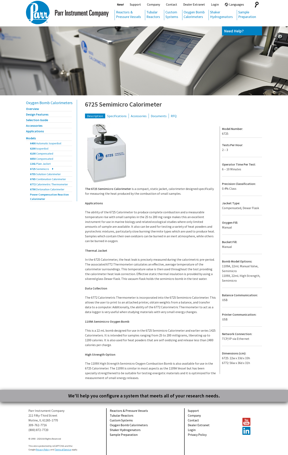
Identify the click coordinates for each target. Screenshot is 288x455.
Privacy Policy (197, 435)
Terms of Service (63, 449)
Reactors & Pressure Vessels (128, 14)
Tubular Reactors (153, 14)
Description (95, 116)
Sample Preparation (247, 14)
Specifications (117, 116)
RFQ (174, 116)
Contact (171, 4)
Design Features (37, 114)
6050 (41, 159)
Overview (32, 109)
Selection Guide (37, 120)
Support (135, 4)
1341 (40, 164)
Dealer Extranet (194, 4)
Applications (35, 131)
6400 (45, 143)
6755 (45, 174)
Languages (236, 4)
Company (153, 4)
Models (31, 138)
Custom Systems (171, 14)
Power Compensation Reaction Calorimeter (49, 197)
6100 (41, 153)
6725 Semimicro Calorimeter (123, 104)
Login (215, 4)
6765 (48, 179)
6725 (39, 169)
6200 (39, 148)
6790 (47, 189)
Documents (159, 116)
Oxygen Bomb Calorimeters (194, 14)
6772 (49, 184)
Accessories (34, 126)
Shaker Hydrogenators (221, 14)
